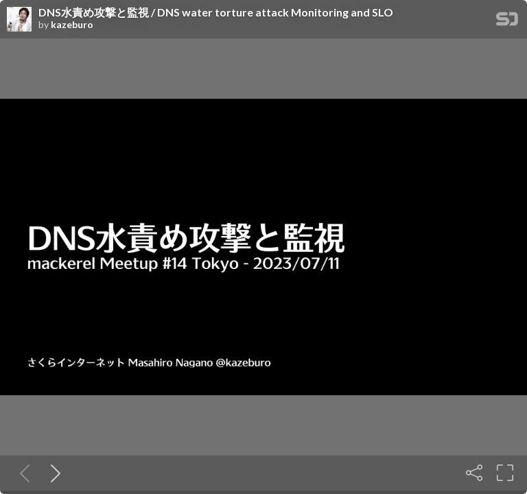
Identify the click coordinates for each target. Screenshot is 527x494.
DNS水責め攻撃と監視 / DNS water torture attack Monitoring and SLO (215, 12)
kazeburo (72, 25)
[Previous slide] (22, 473)
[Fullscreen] (505, 473)
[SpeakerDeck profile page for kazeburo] (19, 20)
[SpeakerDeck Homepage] (507, 21)
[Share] (474, 473)
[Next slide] (53, 473)
